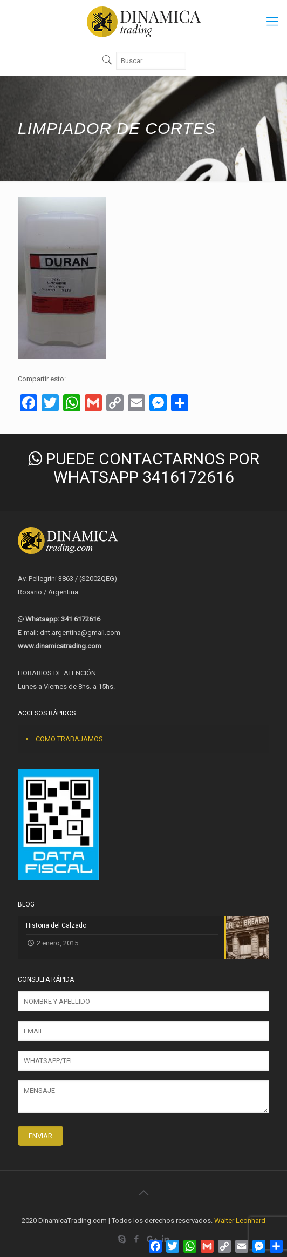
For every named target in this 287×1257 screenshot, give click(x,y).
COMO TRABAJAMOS (69, 739)
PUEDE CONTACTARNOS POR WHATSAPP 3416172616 (143, 467)
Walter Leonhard (239, 1221)
